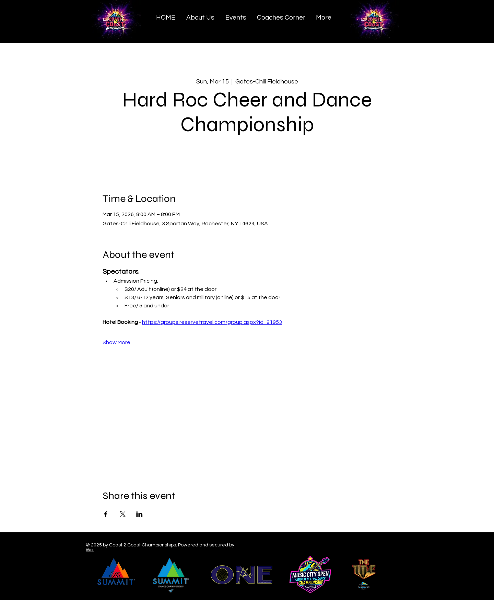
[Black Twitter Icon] (382, 546)
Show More (116, 342)
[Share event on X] (122, 514)
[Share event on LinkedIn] (139, 514)
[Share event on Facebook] (106, 514)
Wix (90, 549)
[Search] (408, 21)
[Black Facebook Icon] (368, 546)
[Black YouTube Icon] (396, 546)
